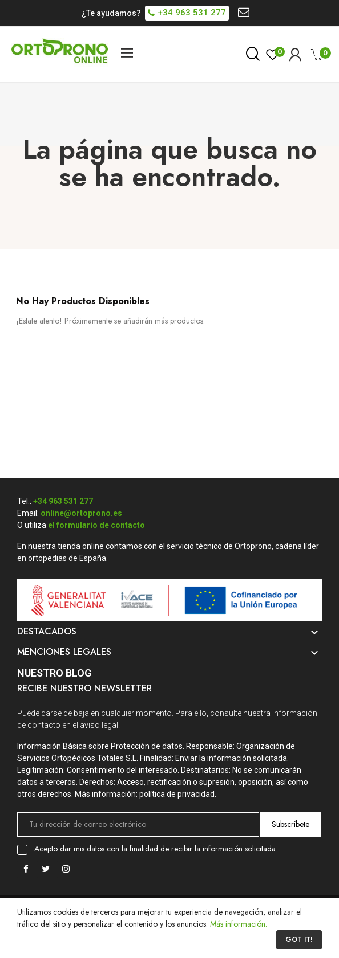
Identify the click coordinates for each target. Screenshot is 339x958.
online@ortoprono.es (81, 513)
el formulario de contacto (96, 525)
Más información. (238, 924)
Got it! (299, 940)
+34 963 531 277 (63, 501)
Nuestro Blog (54, 673)
